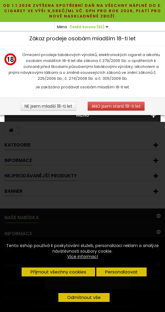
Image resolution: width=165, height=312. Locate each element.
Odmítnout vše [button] (84, 297)
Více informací (82, 257)
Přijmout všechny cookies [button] (58, 272)
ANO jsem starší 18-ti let (116, 106)
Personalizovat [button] (121, 272)
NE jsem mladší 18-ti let (48, 106)
